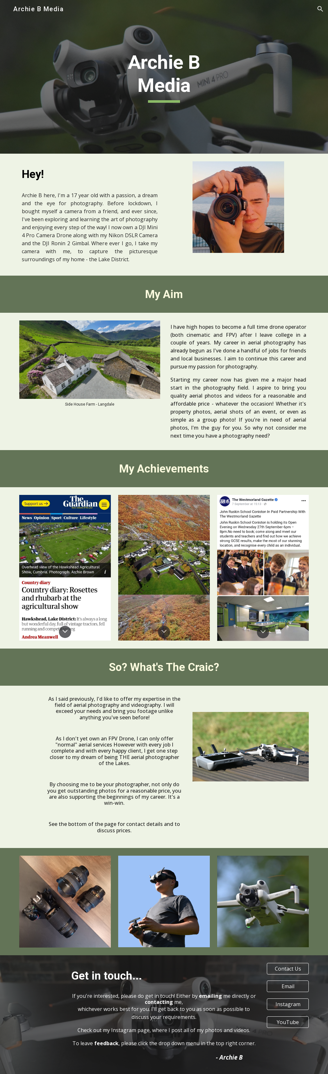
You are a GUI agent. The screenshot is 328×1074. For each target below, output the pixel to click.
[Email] (287, 986)
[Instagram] (287, 1004)
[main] (164, 76)
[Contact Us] (287, 968)
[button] (320, 9)
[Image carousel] (89, 363)
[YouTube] (287, 1022)
